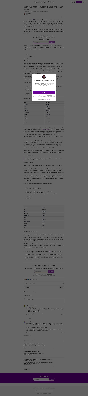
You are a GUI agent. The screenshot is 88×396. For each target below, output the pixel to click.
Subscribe (79, 2)
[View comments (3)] (29, 17)
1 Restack (36, 281)
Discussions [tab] (32, 342)
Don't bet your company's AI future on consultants (33, 355)
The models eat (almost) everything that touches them (34, 347)
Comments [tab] (26, 297)
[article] (44, 348)
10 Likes (33, 281)
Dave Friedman (28, 13)
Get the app (49, 390)
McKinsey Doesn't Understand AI (32, 353)
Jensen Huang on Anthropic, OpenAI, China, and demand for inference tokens (38, 362)
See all (26, 371)
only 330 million (45, 130)
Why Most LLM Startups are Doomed (33, 346)
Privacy (43, 388)
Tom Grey (28, 323)
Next (62, 289)
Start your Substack (40, 390)
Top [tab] (25, 342)
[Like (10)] (26, 17)
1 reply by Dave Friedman (31, 320)
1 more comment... (27, 337)
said (33, 20)
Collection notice (52, 388)
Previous (27, 289)
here (49, 253)
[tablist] (28, 297)
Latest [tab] (28, 342)
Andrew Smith (29, 307)
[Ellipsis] (64, 308)
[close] (55, 75)
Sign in (84, 2)
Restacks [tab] (30, 297)
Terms (47, 388)
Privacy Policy (52, 96)
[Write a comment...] (45, 303)
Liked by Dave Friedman (30, 309)
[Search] (72, 2)
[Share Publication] (74, 2)
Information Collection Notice (44, 96)
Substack (38, 393)
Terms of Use (49, 95)
